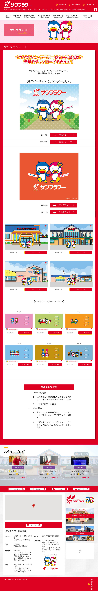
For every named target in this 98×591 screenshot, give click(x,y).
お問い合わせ (76, 4)
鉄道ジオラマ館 (29, 16)
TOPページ (62, 4)
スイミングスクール (73, 16)
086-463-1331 (51, 548)
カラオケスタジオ (44, 16)
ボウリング (17, 16)
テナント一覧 (87, 16)
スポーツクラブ (58, 16)
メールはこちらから (48, 540)
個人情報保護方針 (92, 584)
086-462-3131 (50, 542)
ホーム (8, 16)
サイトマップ (90, 4)
